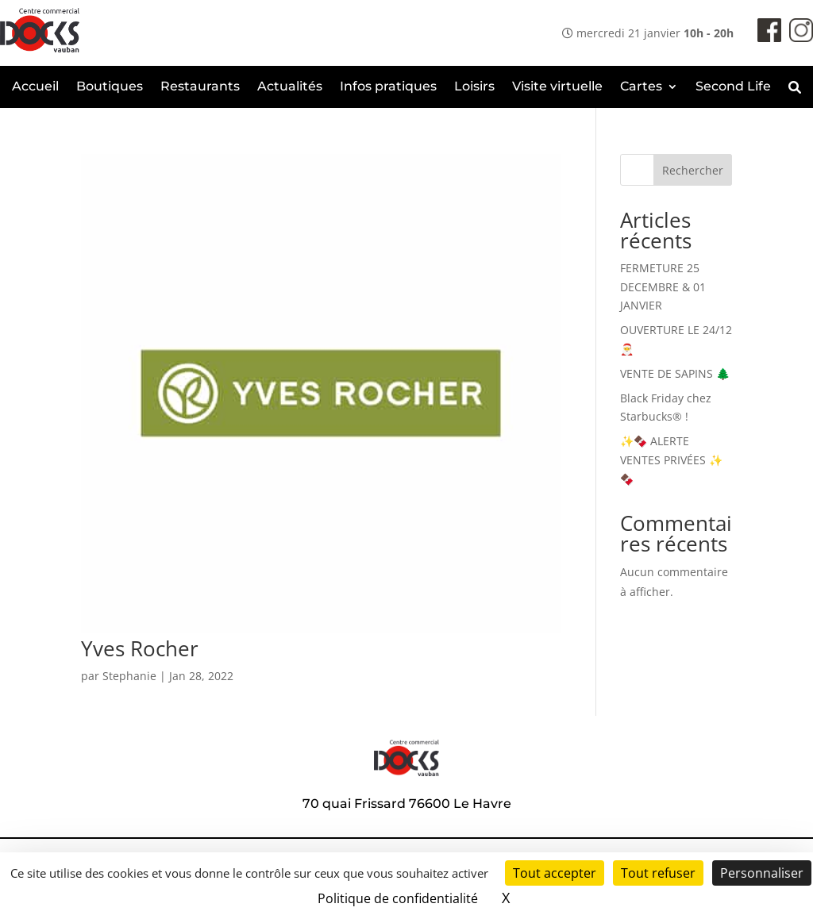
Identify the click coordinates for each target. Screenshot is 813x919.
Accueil (35, 87)
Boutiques (109, 87)
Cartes (641, 87)
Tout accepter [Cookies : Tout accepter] (554, 873)
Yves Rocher (139, 648)
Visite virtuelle (557, 87)
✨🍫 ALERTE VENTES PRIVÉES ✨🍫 (671, 459)
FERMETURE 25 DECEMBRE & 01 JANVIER (663, 286)
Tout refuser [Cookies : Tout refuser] (658, 873)
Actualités (289, 87)
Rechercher (692, 170)
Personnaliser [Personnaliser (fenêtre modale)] (761, 873)
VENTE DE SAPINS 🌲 (675, 373)
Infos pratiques (388, 87)
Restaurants (200, 87)
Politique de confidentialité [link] (398, 898)
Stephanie (129, 675)
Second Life (733, 87)
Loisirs (474, 87)
